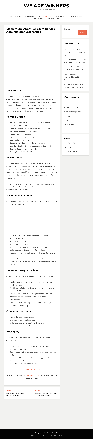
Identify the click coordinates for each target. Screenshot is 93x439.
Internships (29, 16)
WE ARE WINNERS (46, 6)
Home (10, 16)
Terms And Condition (77, 16)
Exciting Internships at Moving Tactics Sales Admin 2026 (75, 52)
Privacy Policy (39, 19)
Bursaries (18, 16)
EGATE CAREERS (32, 375)
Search (67, 29)
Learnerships (47, 16)
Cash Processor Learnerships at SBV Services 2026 (72, 77)
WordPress (59, 435)
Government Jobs (71, 107)
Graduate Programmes (73, 112)
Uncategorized (60, 16)
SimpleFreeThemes (44, 435)
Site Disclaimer (53, 19)
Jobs (38, 16)
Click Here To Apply (32, 370)
